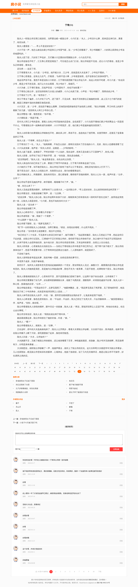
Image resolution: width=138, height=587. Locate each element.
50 (64, 371)
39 (119, 367)
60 (114, 371)
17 (120, 363)
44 (35, 371)
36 (104, 367)
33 (89, 367)
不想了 (71, 403)
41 (20, 371)
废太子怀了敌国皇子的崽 (78, 392)
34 (94, 367)
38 (114, 367)
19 (20, 367)
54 (84, 371)
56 (94, 371)
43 (30, 371)
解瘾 (71, 407)
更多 (123, 399)
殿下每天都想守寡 (76, 385)
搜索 (123, 4)
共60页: (16, 363)
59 (109, 371)
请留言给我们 (93, 580)
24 (44, 367)
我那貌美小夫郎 (22, 392)
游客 (24, 463)
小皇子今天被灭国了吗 (28, 423)
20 (25, 367)
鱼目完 (71, 381)
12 (95, 363)
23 (40, 367)
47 (49, 371)
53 (79, 371)
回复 (121, 463)
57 (99, 371)
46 (44, 371)
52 (74, 371)
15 (110, 363)
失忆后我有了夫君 (23, 385)
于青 (71, 411)
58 (104, 371)
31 (79, 367)
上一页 (25, 363)
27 (59, 367)
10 (85, 363)
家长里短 (83, 30)
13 (100, 363)
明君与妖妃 (73, 388)
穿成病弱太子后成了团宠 (25, 381)
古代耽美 (121, 18)
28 (64, 367)
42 (25, 371)
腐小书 (114, 18)
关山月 (18, 407)
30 (74, 367)
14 (105, 363)
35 (99, 367)
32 (84, 367)
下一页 (41, 363)
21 (30, 367)
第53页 (33, 363)
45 (40, 371)
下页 (99, 571)
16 (115, 363)
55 (89, 371)
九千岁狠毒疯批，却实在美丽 (27, 388)
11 (90, 363)
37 (109, 367)
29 (69, 367)
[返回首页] (69, 427)
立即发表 (116, 449)
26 (54, 367)
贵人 (17, 411)
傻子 (17, 403)
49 (59, 371)
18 (15, 367)
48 (54, 371)
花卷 (57, 30)
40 (15, 371)
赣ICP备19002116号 (103, 583)
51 (69, 371)
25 (49, 367)
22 (35, 367)
